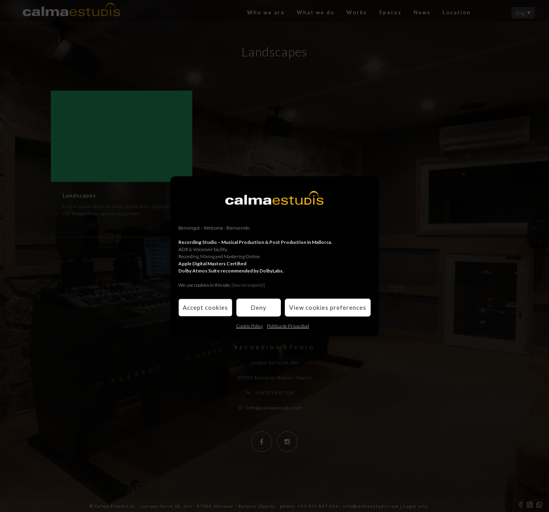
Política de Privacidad (288, 325)
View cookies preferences (327, 307)
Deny (259, 307)
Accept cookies (205, 307)
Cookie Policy (249, 325)
